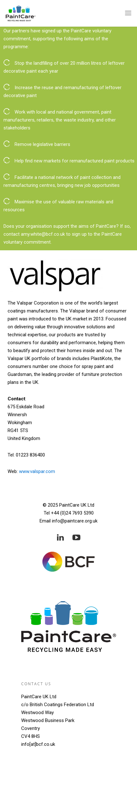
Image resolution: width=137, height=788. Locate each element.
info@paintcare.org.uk (74, 521)
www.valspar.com (37, 471)
